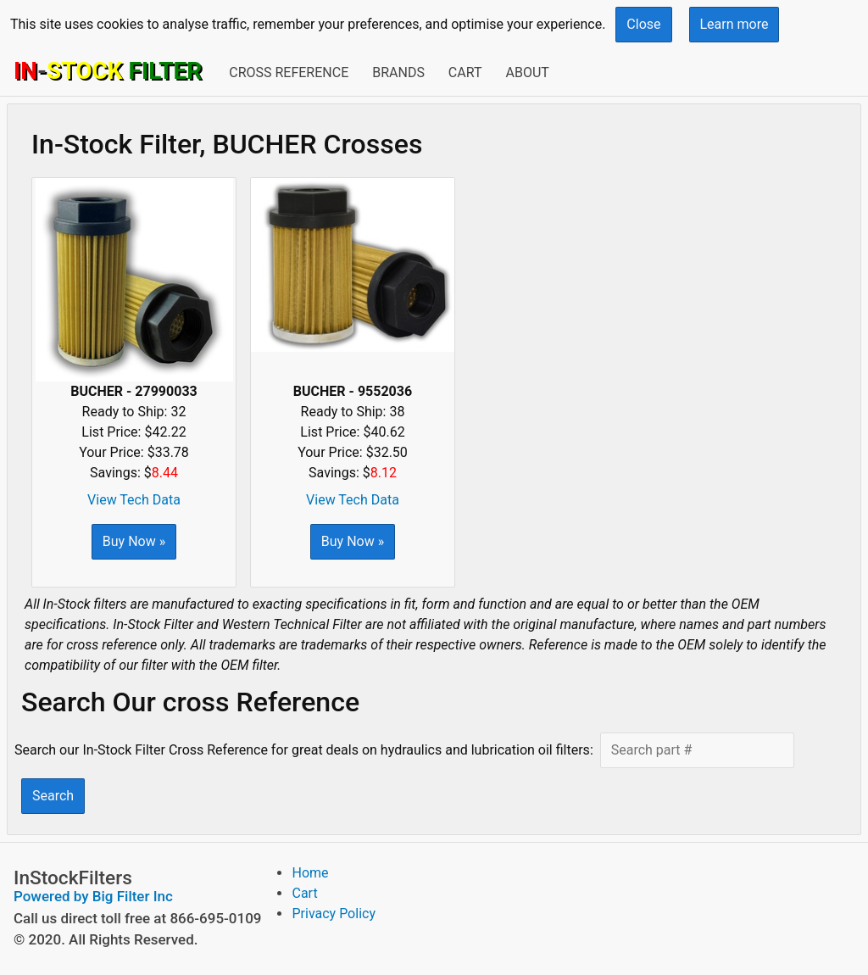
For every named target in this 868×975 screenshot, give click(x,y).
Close (643, 24)
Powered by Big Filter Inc (93, 896)
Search (53, 796)
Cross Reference (288, 72)
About (526, 72)
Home (310, 873)
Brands (398, 72)
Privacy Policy (334, 913)
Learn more (734, 24)
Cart (465, 72)
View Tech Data (134, 500)
